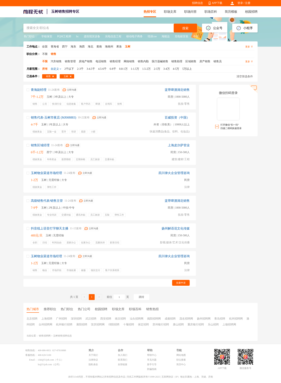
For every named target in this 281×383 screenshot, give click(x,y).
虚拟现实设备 (92, 36)
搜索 (185, 28)
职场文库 (170, 11)
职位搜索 (181, 359)
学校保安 (46, 36)
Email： (33, 359)
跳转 (141, 297)
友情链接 (122, 364)
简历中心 (181, 364)
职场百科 (211, 11)
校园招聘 (251, 11)
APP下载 (217, 3)
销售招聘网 (45, 335)
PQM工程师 (64, 36)
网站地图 (181, 355)
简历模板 (231, 11)
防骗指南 (152, 369)
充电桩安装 (181, 36)
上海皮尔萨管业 (179, 145)
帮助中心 (152, 355)
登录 (240, 3)
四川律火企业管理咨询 (174, 173)
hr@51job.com (45, 364)
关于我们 (93, 355)
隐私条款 (93, 364)
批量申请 (181, 282)
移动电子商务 (134, 36)
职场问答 (190, 11)
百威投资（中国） (177, 117)
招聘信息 (197, 3)
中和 (196, 36)
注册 (247, 3)
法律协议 (93, 359)
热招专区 (150, 11)
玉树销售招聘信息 (62, 335)
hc (77, 36)
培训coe (152, 36)
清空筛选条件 (245, 76)
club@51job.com (46, 359)
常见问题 (152, 359)
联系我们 (122, 359)
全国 (44, 46)
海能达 (166, 36)
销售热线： (31, 350)
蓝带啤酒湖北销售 (177, 89)
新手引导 (152, 364)
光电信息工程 (113, 36)
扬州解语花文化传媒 (176, 228)
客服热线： (31, 355)
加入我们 (122, 355)
